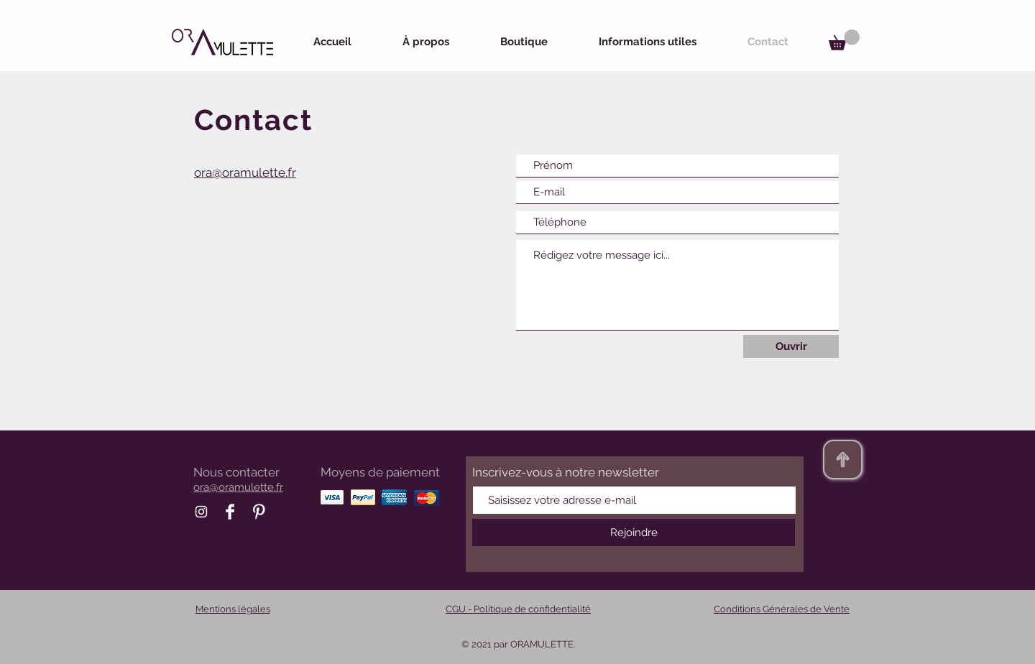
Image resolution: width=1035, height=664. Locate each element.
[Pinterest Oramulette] (259, 512)
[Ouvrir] (791, 346)
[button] (844, 39)
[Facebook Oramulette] (230, 512)
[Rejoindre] (633, 532)
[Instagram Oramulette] (201, 512)
